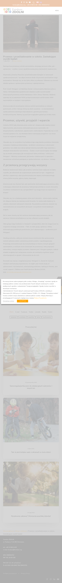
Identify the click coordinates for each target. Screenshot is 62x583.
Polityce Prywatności (40, 298)
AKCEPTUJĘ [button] (22, 301)
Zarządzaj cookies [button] (8, 301)
